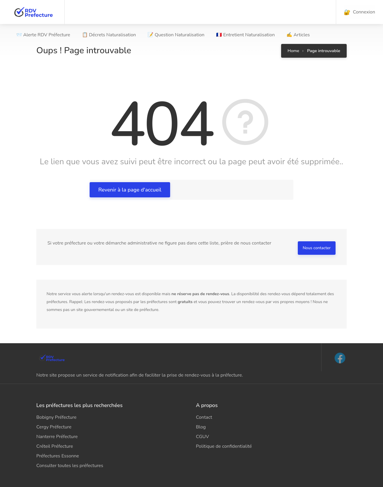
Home (293, 51)
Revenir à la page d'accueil (129, 189)
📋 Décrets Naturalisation (109, 35)
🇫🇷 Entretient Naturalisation (245, 35)
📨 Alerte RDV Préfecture (43, 35)
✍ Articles (298, 35)
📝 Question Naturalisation (176, 35)
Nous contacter (317, 248)
